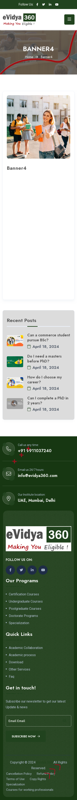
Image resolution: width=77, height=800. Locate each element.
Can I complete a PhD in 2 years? (47, 400)
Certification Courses (24, 594)
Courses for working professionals (29, 790)
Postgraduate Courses (25, 609)
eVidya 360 (44, 762)
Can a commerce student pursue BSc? (48, 337)
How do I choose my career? (44, 380)
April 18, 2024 (43, 346)
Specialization (19, 623)
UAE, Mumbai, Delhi (36, 500)
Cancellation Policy (19, 774)
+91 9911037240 (35, 451)
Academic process (22, 655)
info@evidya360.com (37, 475)
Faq (11, 677)
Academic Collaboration (26, 648)
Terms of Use (15, 779)
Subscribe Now (26, 736)
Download (16, 662)
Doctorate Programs (23, 616)
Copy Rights (38, 779)
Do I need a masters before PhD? (44, 359)
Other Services (19, 669)
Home (29, 57)
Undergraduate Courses (26, 601)
